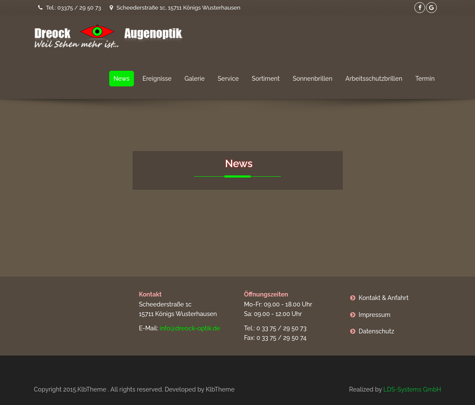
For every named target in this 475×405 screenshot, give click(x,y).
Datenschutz (376, 331)
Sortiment (266, 78)
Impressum (375, 314)
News (122, 78)
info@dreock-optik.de (189, 328)
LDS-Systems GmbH (412, 389)
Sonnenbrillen (312, 78)
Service (228, 78)
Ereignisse (157, 78)
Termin (425, 78)
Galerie (195, 78)
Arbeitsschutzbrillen (373, 78)
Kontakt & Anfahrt (384, 297)
